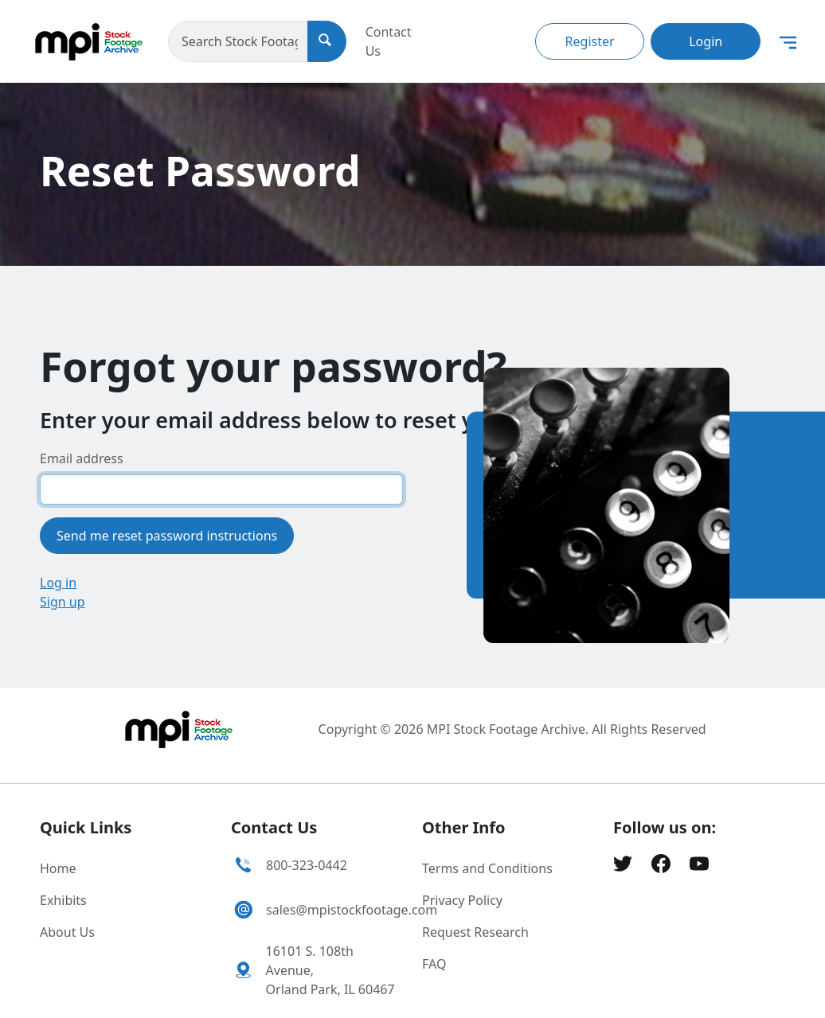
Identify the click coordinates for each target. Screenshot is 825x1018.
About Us (67, 932)
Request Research (475, 932)
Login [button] (705, 41)
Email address (81, 458)
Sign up (62, 601)
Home (58, 868)
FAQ (434, 964)
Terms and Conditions (487, 868)
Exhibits (63, 900)
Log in (58, 582)
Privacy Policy (462, 900)
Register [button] (590, 41)
